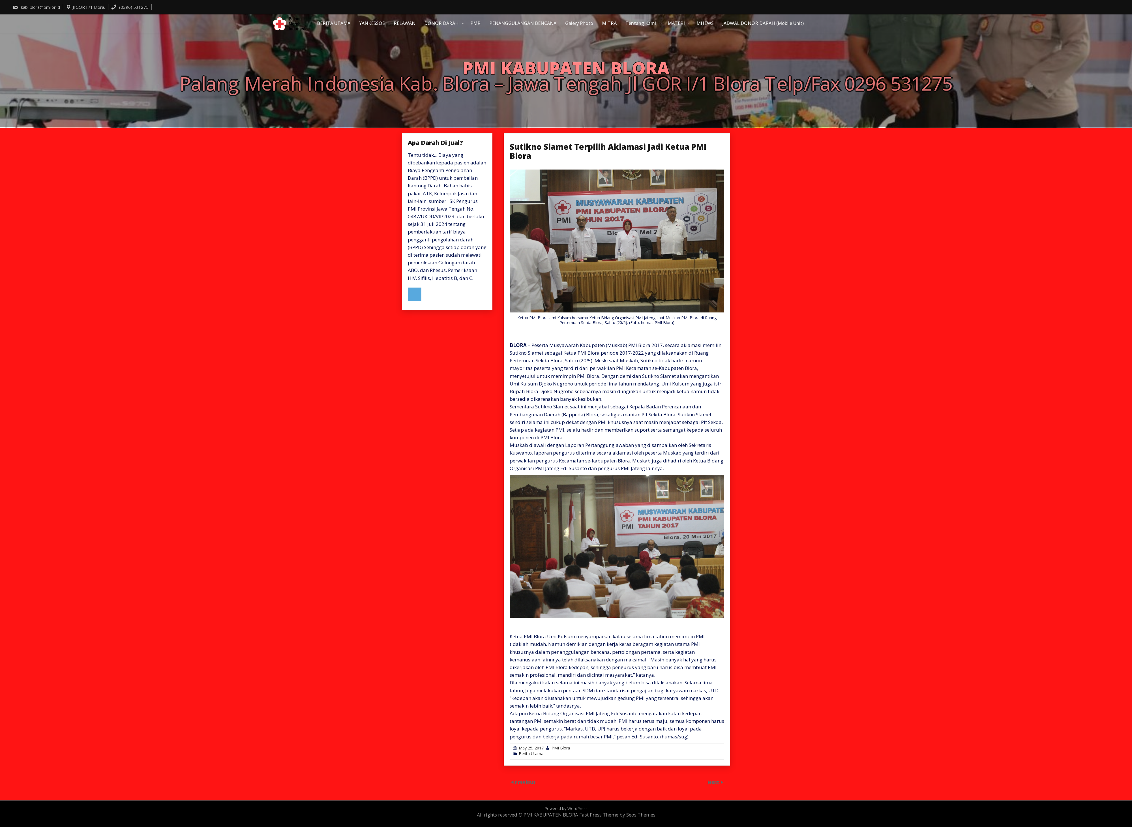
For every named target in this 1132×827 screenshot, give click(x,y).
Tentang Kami (640, 23)
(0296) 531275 (130, 7)
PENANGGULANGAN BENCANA (522, 23)
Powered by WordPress (566, 808)
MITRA (609, 23)
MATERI (676, 23)
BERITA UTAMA (333, 23)
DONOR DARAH (441, 23)
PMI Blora (561, 748)
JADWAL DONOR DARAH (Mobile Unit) (763, 23)
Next (713, 782)
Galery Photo (579, 23)
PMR (475, 23)
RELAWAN (404, 23)
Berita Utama (531, 753)
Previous (525, 782)
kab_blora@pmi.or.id (36, 7)
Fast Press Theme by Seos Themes (617, 814)
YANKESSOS (372, 23)
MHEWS (705, 23)
